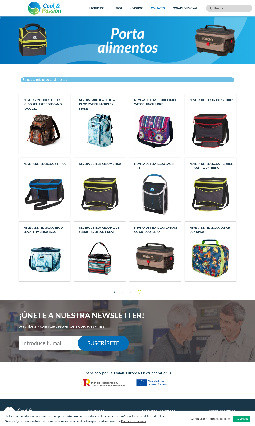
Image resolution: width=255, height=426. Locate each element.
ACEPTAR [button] (242, 418)
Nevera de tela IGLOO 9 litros (100, 163)
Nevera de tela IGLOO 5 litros (45, 163)
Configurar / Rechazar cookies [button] (210, 418)
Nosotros (136, 8)
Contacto (158, 8)
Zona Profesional (185, 8)
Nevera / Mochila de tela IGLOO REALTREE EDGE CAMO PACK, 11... (43, 104)
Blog (118, 8)
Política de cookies (133, 421)
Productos (98, 8)
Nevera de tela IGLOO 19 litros (212, 100)
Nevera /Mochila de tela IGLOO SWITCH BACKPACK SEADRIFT (97, 104)
